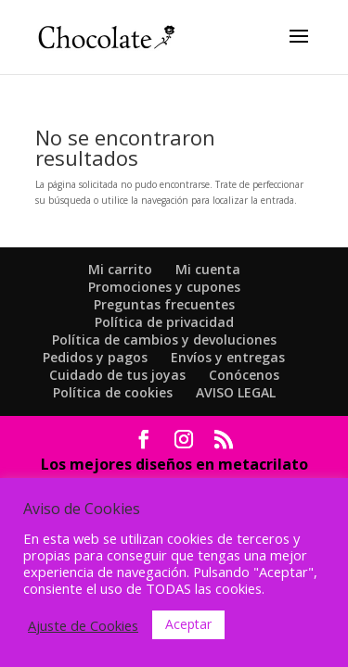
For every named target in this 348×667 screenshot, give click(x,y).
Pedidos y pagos (95, 357)
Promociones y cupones (164, 287)
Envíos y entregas (228, 357)
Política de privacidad (164, 322)
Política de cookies (113, 392)
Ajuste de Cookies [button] (83, 625)
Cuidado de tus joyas (117, 375)
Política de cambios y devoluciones (164, 339)
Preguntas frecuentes (164, 304)
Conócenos (244, 375)
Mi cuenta (207, 269)
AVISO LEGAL (236, 392)
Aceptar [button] (188, 624)
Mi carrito (120, 269)
